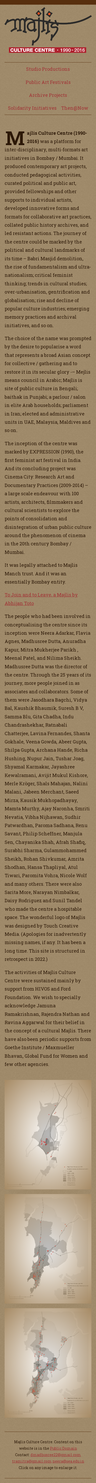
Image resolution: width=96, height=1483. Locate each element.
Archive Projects (48, 95)
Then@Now (74, 108)
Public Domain (63, 1448)
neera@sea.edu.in (68, 1461)
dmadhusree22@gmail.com (55, 1454)
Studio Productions (48, 69)
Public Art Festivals (48, 82)
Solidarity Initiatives (32, 108)
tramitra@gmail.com (32, 1461)
